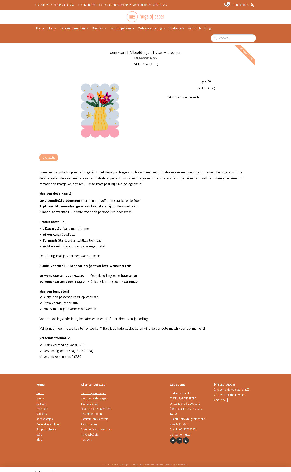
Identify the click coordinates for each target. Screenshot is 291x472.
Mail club (194, 28)
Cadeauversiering (152, 28)
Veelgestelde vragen (94, 398)
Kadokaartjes (44, 419)
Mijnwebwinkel (182, 464)
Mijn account (243, 4)
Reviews (86, 440)
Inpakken (42, 409)
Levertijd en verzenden (96, 409)
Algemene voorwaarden (96, 429)
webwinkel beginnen (154, 464)
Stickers (41, 414)
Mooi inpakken (122, 28)
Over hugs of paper (93, 393)
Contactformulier (180, 435)
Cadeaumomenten (74, 28)
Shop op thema (46, 429)
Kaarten (99, 28)
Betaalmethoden (91, 414)
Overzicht (49, 158)
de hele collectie (125, 328)
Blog (207, 28)
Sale (39, 435)
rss (141, 464)
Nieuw (52, 28)
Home (40, 28)
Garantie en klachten (94, 419)
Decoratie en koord (48, 424)
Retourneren (89, 424)
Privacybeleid (90, 435)
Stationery (176, 28)
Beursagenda (89, 404)
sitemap (134, 464)
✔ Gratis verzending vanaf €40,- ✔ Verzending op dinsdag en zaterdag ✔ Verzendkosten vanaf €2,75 (100, 5)
